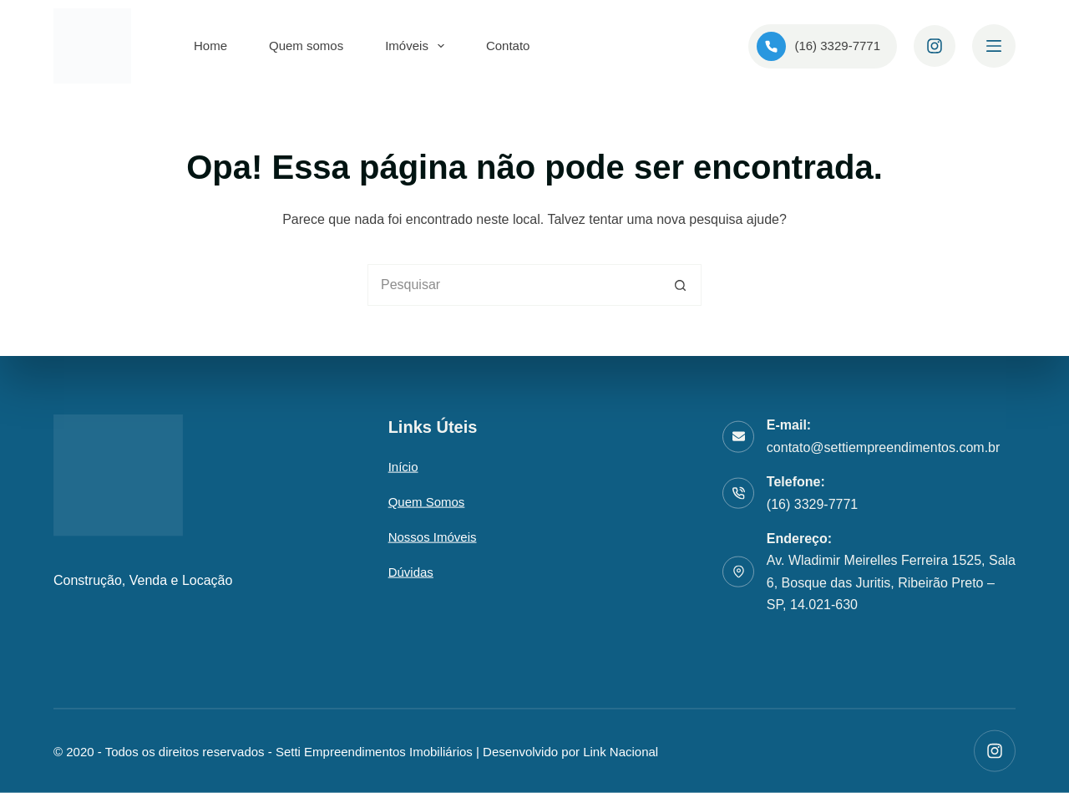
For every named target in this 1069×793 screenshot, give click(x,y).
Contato (508, 45)
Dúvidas (410, 572)
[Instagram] (934, 46)
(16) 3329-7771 (818, 46)
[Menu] (994, 46)
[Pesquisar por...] (513, 285)
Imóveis (418, 46)
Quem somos (306, 45)
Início (403, 467)
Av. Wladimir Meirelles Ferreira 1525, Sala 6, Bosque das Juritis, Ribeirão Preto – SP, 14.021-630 (891, 582)
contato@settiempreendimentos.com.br (883, 447)
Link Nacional (620, 751)
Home (210, 45)
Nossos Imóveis (432, 537)
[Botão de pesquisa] (681, 285)
